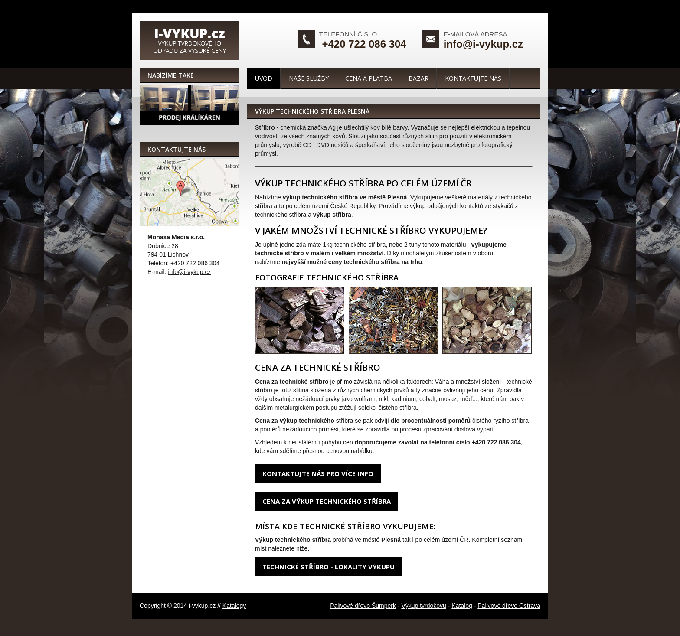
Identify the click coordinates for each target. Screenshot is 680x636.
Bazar (418, 78)
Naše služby (309, 78)
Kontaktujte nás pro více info (317, 473)
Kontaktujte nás (473, 78)
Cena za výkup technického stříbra (326, 501)
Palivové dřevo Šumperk (363, 605)
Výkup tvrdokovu (423, 605)
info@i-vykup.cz (483, 44)
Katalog (461, 605)
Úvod (263, 78)
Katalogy (234, 605)
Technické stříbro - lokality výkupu (328, 566)
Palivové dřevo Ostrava (508, 605)
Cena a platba (368, 78)
